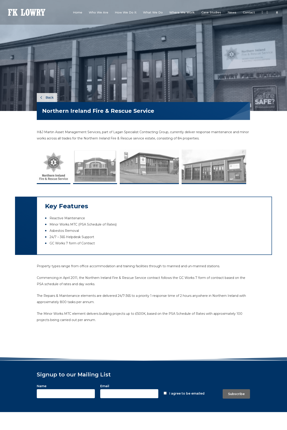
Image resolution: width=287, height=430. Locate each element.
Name (41, 386)
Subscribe (236, 394)
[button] (98, 12)
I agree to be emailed (186, 393)
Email (104, 386)
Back (47, 98)
